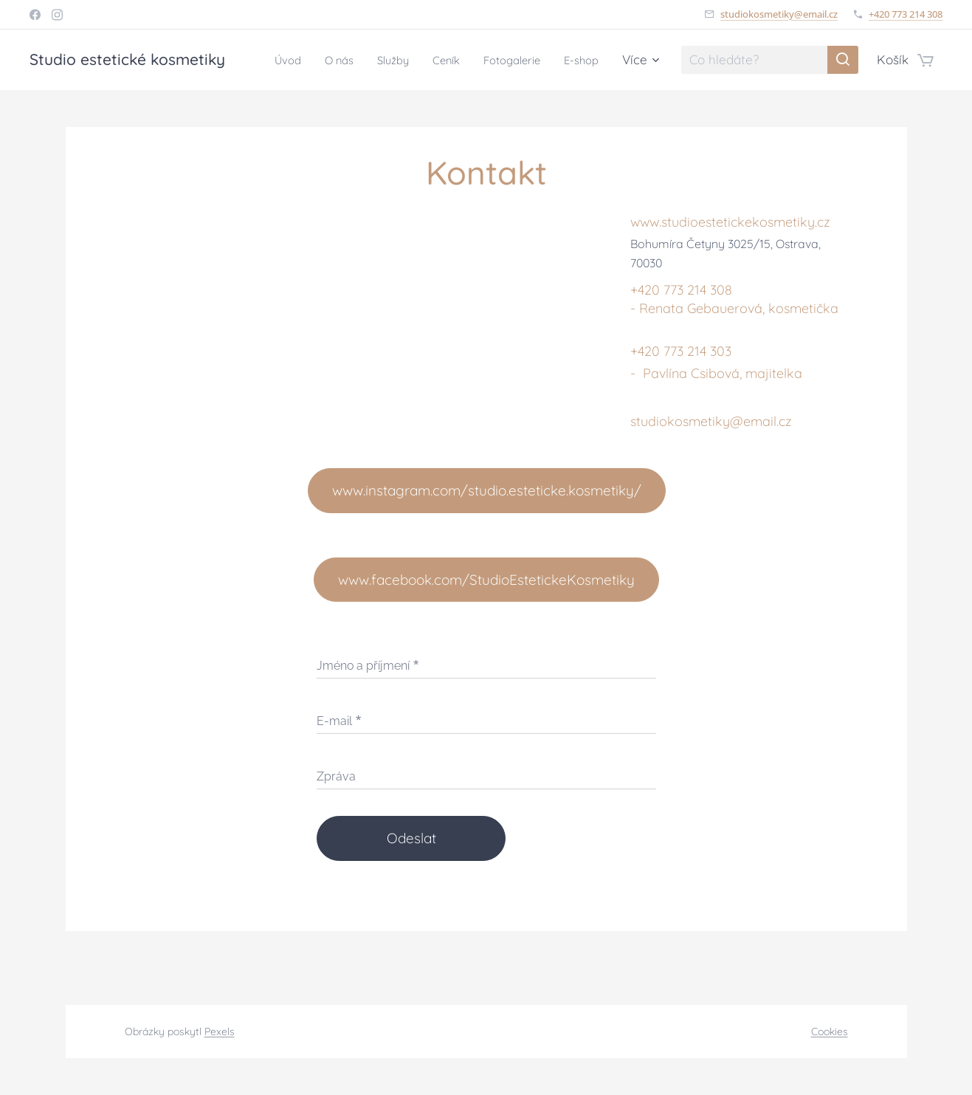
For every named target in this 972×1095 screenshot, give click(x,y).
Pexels (219, 1031)
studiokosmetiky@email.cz (779, 14)
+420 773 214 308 (905, 14)
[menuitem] (321, 59)
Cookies (829, 1031)
